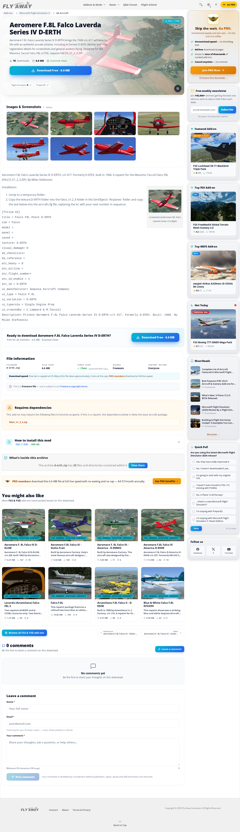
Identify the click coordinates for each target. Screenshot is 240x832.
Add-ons (8, 13)
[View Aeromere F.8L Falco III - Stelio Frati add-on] (69, 528)
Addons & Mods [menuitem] (94, 4)
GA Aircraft (62, 13)
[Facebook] (198, 551)
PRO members (117, 368)
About (65, 802)
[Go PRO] (229, 5)
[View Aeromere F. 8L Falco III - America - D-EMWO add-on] (116, 528)
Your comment (15, 728)
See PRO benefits (167, 473)
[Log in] (216, 5)
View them (138, 457)
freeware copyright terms (73, 378)
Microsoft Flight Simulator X (34, 13)
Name (10, 694)
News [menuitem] (114, 4)
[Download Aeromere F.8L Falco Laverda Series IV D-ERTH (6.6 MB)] (51, 70)
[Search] (201, 5)
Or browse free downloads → (213, 78)
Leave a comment (170, 641)
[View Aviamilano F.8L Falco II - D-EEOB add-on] (116, 587)
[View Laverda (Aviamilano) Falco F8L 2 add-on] (23, 587)
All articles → (213, 434)
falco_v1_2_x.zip (18, 414)
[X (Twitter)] (213, 551)
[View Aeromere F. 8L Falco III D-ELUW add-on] (23, 528)
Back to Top (120, 816)
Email (10, 709)
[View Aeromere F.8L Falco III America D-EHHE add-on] (162, 528)
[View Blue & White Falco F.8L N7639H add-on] (162, 587)
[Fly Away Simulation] (17, 4)
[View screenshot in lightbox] (177, 88)
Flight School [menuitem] (149, 4)
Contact (53, 802)
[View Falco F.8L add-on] (69, 585)
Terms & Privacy (81, 802)
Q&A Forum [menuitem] (130, 4)
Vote (196, 528)
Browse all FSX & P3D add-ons (24, 625)
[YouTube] (229, 551)
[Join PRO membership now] (213, 70)
